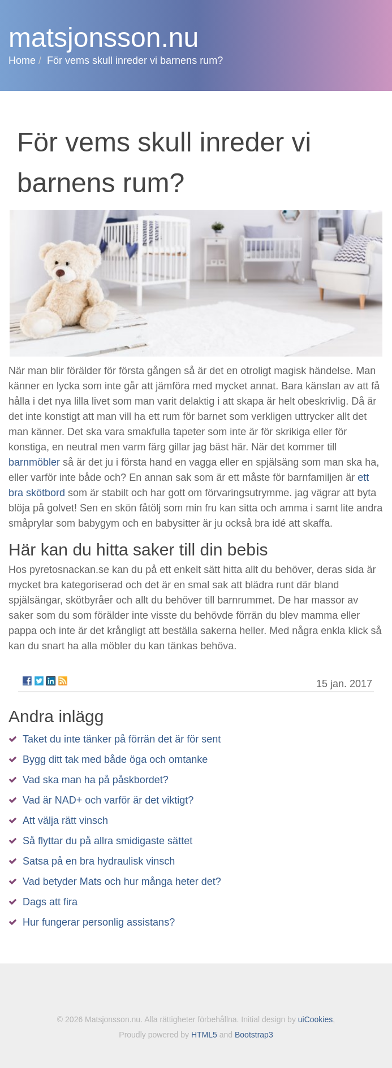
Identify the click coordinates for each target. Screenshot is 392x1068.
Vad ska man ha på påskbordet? (96, 779)
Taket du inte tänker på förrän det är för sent (122, 739)
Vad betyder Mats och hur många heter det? (122, 881)
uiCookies (315, 1019)
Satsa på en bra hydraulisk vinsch (99, 861)
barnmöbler (34, 462)
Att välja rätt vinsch (65, 820)
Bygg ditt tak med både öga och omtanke (115, 759)
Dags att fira (50, 902)
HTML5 (204, 1034)
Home (22, 60)
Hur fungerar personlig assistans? (99, 922)
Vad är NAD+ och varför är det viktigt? (108, 800)
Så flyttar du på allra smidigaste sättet (107, 840)
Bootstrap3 (254, 1034)
